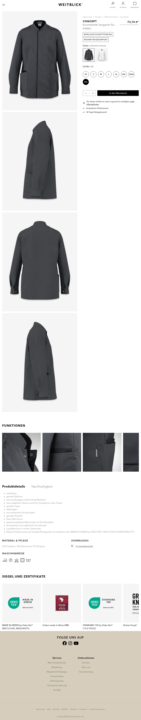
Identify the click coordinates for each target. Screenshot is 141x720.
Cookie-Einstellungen (97, 709)
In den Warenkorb (118, 93)
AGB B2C (64, 709)
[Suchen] (112, 4)
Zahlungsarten (57, 680)
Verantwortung (86, 671)
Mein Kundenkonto (57, 662)
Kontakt (57, 690)
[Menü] (3, 4)
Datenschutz (40, 709)
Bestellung (57, 667)
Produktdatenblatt (84, 546)
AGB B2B (55, 709)
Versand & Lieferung (57, 685)
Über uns (86, 667)
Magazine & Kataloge (57, 671)
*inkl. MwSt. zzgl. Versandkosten (129, 25)
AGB (48, 709)
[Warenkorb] (135, 4)
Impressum (83, 709)
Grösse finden (57, 676)
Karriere (86, 662)
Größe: (88, 66)
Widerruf (73, 709)
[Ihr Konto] (123, 4)
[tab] (13, 486)
